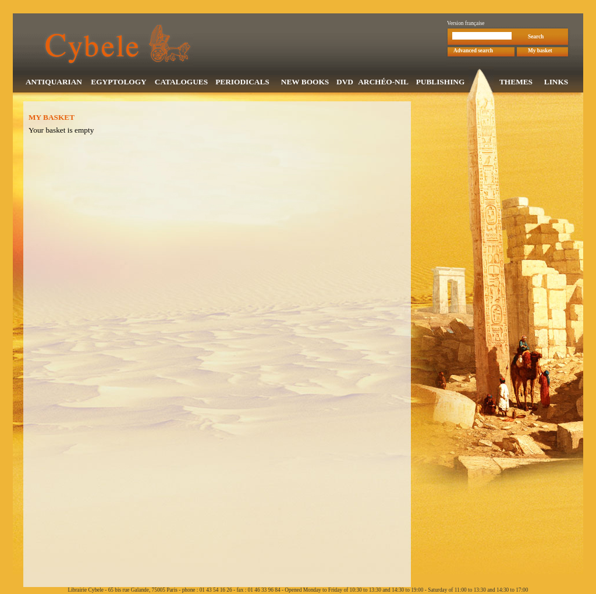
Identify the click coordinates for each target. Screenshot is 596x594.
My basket (540, 52)
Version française (466, 24)
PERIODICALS (242, 83)
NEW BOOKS (305, 83)
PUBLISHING (440, 83)
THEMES (516, 83)
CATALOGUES (181, 83)
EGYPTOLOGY (118, 83)
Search (536, 38)
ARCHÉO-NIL (383, 83)
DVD (344, 83)
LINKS (556, 83)
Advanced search (473, 52)
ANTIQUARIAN (54, 83)
